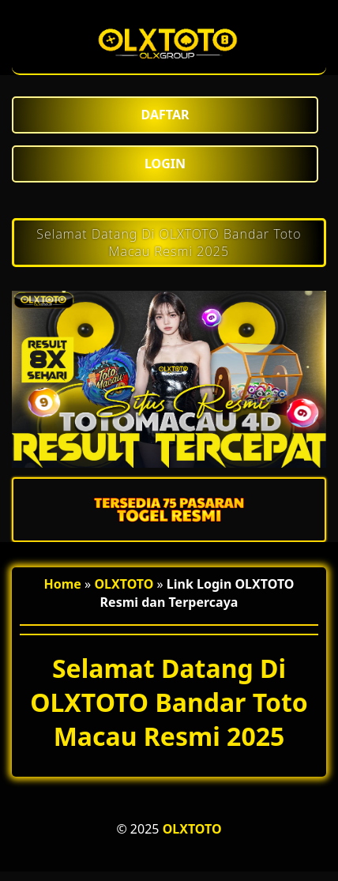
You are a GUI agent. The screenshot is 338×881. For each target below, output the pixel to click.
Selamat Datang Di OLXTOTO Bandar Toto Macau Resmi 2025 (169, 242)
